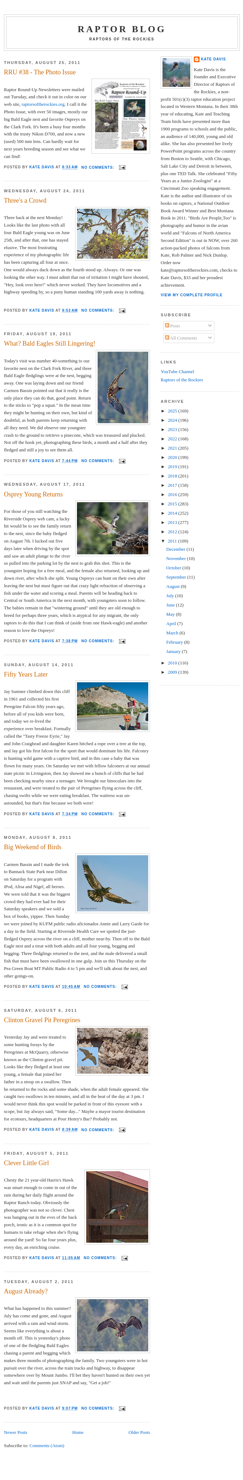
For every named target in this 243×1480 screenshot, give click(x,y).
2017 (173, 485)
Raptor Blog (122, 29)
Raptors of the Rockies (182, 379)
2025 (173, 411)
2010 (173, 662)
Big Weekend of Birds (32, 847)
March (173, 632)
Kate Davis (213, 59)
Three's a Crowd (25, 200)
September (176, 577)
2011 (173, 541)
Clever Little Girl (26, 1163)
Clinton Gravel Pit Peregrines (42, 1020)
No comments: (98, 167)
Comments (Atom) (47, 1445)
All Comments (181, 338)
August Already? (26, 1291)
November (176, 558)
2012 (173, 531)
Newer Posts (15, 1432)
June (171, 605)
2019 (173, 466)
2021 (173, 448)
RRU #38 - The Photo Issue (40, 72)
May (171, 614)
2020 (173, 457)
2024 (173, 420)
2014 (173, 513)
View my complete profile (192, 295)
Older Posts (139, 1432)
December (176, 549)
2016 (173, 494)
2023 (173, 429)
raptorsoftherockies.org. (43, 104)
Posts (172, 325)
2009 (173, 672)
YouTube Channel (177, 371)
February (175, 642)
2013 (173, 522)
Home (78, 1432)
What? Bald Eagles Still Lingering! (49, 343)
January (174, 651)
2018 (173, 476)
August (173, 586)
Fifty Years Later (26, 674)
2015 (173, 503)
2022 (173, 438)
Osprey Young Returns (33, 494)
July (170, 595)
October (174, 567)
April (171, 623)
